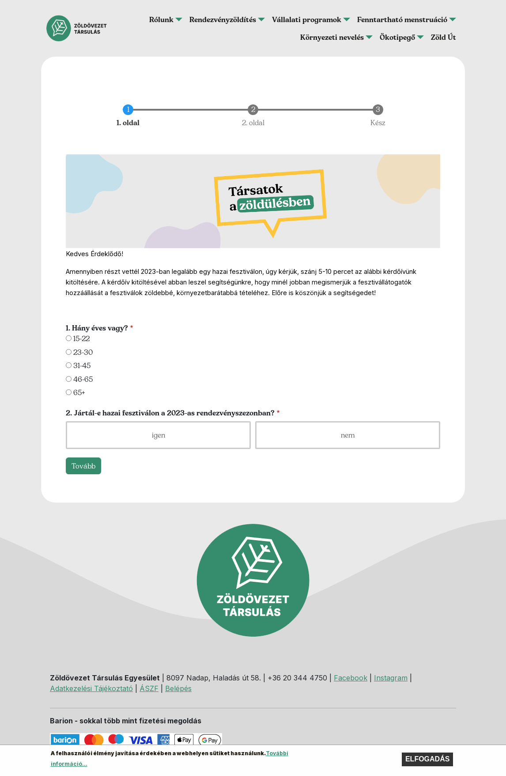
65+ (79, 392)
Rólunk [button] (161, 19)
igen (158, 434)
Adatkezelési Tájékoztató (91, 688)
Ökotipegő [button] (397, 37)
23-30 (83, 352)
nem (348, 434)
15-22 (81, 338)
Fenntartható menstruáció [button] (402, 19)
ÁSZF (149, 688)
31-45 (82, 365)
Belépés (178, 688)
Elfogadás (427, 761)
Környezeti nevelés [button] (332, 37)
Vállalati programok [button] (306, 19)
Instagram (391, 677)
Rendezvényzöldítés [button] (222, 19)
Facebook (350, 677)
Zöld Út (443, 37)
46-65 (83, 379)
